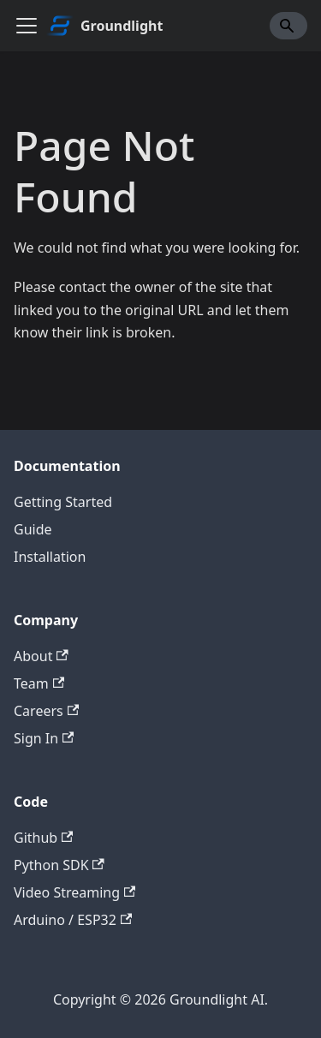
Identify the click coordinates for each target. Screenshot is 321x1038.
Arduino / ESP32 (73, 919)
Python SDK (59, 865)
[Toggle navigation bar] (26, 26)
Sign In (44, 738)
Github (43, 837)
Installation (50, 556)
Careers (46, 710)
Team (39, 683)
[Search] (288, 25)
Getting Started (63, 501)
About (41, 656)
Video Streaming (74, 892)
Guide (33, 529)
